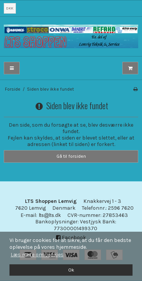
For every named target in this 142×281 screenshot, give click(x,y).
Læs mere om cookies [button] (37, 254)
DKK (9, 8)
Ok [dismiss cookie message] (71, 270)
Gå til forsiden (71, 156)
